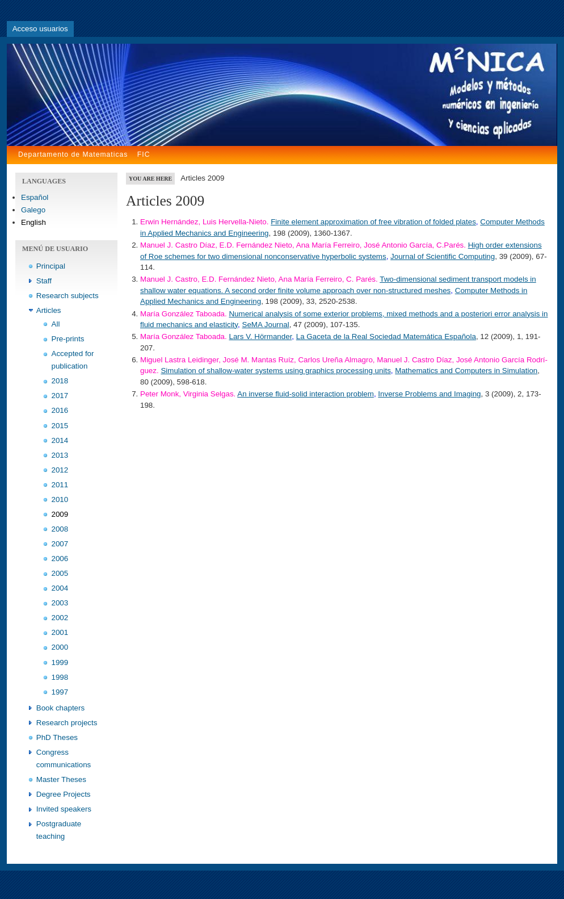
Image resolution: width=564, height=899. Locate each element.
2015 (60, 425)
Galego (33, 210)
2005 (60, 573)
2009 (60, 514)
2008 (60, 529)
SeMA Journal (265, 324)
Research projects (67, 722)
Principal (50, 266)
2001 (60, 632)
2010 (60, 499)
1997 (60, 692)
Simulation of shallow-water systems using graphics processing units (275, 370)
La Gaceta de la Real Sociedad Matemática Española (386, 336)
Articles (48, 310)
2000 (60, 647)
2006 (60, 558)
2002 (60, 617)
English (33, 222)
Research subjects (67, 295)
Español (34, 197)
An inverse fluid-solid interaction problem (305, 394)
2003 (60, 603)
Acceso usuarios (40, 28)
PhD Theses (57, 737)
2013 (60, 455)
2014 (60, 440)
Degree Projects (63, 794)
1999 (60, 662)
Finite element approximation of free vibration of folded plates (373, 222)
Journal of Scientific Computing (442, 256)
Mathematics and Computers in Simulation (466, 370)
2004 (60, 588)
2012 (60, 470)
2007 (60, 544)
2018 (60, 381)
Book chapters (60, 708)
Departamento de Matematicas (73, 154)
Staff (44, 281)
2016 (60, 410)
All (56, 324)
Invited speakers (63, 809)
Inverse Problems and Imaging (429, 394)
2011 (60, 484)
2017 (60, 395)
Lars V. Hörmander (260, 336)
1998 (60, 677)
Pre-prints (68, 338)
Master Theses (61, 779)
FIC (143, 154)
